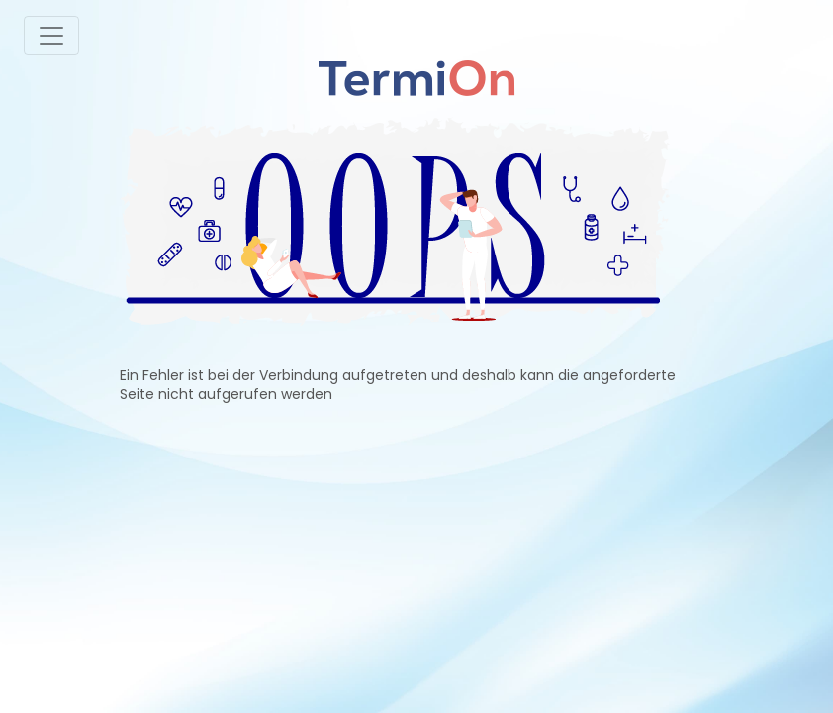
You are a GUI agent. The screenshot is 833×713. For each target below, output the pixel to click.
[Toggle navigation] (51, 35)
